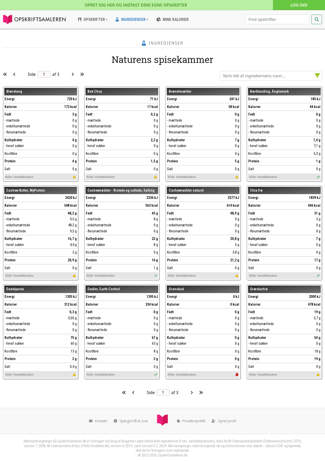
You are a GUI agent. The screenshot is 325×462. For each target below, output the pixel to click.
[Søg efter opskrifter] (277, 19)
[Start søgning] (316, 19)
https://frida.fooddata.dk (90, 446)
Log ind (299, 5)
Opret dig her (136, 5)
